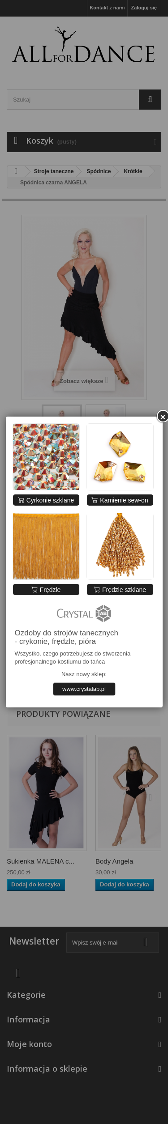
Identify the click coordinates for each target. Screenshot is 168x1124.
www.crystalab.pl (84, 688)
